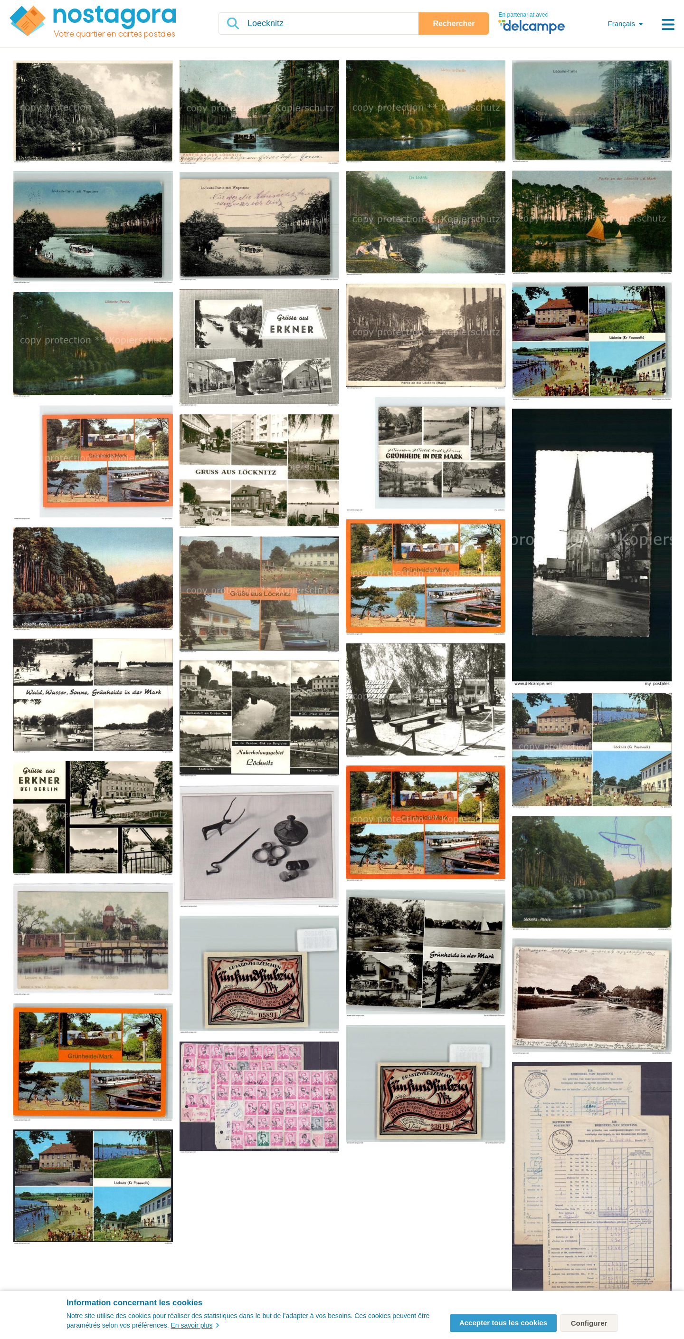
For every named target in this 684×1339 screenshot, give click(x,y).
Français (621, 23)
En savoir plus (195, 1325)
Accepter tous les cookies (503, 1323)
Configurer (589, 1323)
